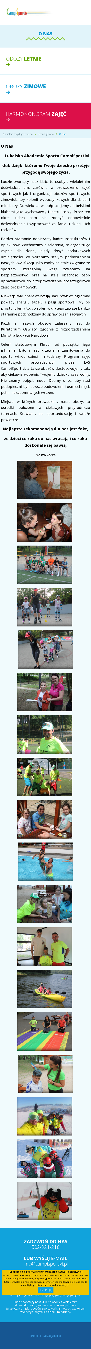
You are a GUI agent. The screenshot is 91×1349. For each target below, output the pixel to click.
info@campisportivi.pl (45, 1263)
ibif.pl (57, 1336)
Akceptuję (46, 1290)
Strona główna (46, 134)
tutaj (6, 1281)
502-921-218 (46, 1247)
